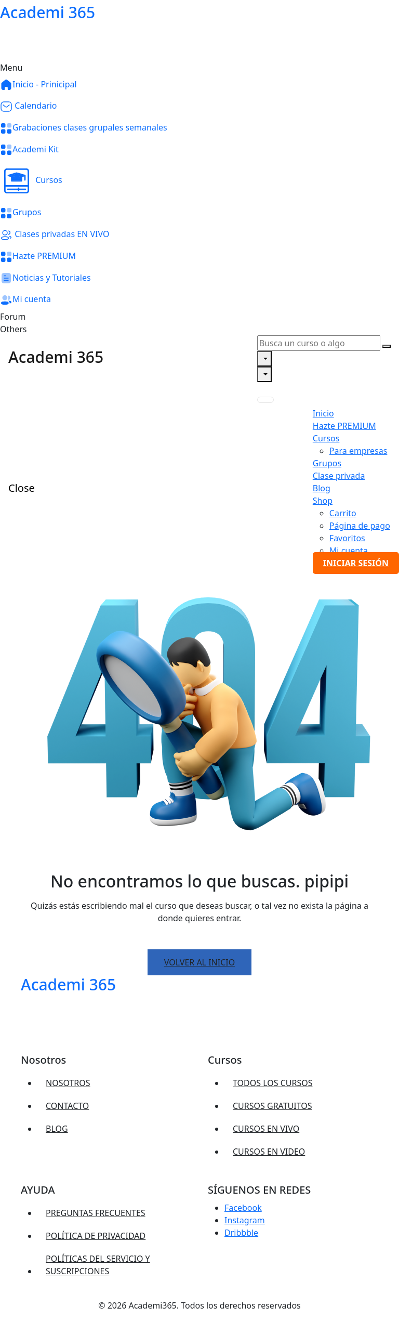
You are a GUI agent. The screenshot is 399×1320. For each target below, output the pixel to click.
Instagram (244, 1220)
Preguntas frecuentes (95, 1213)
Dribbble (241, 1232)
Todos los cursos (273, 1083)
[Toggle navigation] (265, 400)
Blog (57, 1128)
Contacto (67, 1106)
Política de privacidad (95, 1235)
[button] (199, 181)
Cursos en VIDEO (269, 1151)
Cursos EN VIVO (266, 1128)
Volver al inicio (199, 962)
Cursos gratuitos (272, 1106)
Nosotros (68, 1083)
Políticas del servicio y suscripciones (98, 1265)
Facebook (243, 1207)
